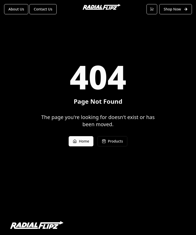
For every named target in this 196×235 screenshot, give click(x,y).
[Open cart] (151, 9)
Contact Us (43, 9)
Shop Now (176, 9)
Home (81, 141)
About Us (16, 9)
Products (112, 141)
